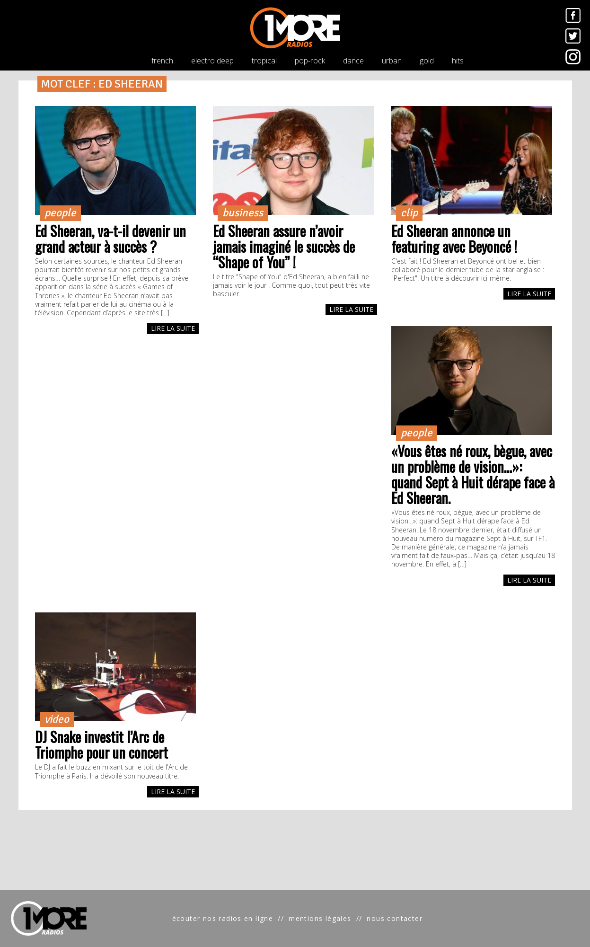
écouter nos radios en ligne (222, 918)
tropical (264, 60)
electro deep (212, 60)
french (162, 60)
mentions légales (320, 918)
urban (392, 60)
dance (353, 60)
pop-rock (310, 60)
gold (427, 60)
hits (458, 60)
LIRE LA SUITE (173, 328)
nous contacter (395, 918)
